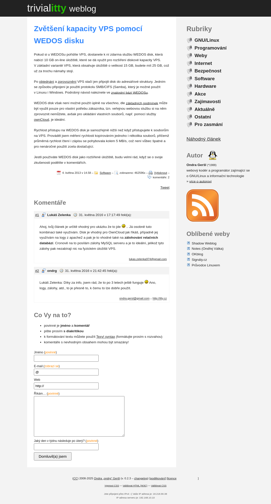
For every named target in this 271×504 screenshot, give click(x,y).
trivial (61, 8)
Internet (203, 63)
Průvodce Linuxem (206, 265)
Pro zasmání (208, 124)
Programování (210, 48)
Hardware (205, 86)
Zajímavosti (207, 101)
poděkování (157, 478)
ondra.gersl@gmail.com (134, 298)
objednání (46, 81)
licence (172, 478)
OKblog (197, 254)
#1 (37, 215)
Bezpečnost (207, 70)
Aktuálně (204, 109)
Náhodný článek (203, 139)
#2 (37, 271)
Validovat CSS (158, 485)
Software (105, 172)
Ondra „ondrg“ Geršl (107, 478)
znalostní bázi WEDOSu (129, 92)
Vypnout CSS (112, 485)
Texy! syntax (105, 337)
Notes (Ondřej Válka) (208, 248)
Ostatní (202, 116)
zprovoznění (67, 81)
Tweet (164, 187)
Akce (200, 93)
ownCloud (41, 119)
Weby (200, 55)
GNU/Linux (206, 40)
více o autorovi (200, 181)
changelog (141, 478)
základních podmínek (142, 103)
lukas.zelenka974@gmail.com (148, 259)
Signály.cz (199, 260)
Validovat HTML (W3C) (135, 485)
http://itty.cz (160, 298)
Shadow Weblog (204, 243)
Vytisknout (160, 172)
